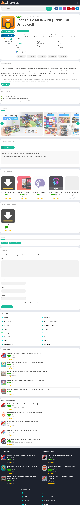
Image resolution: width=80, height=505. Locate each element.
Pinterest (41, 56)
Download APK (7, 31)
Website (3, 292)
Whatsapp (62, 56)
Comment (4, 255)
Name (3, 276)
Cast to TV (4, 240)
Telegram (52, 56)
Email (3, 284)
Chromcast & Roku (15, 240)
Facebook (21, 56)
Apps (27, 17)
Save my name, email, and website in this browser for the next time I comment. (24, 300)
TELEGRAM (6, 35)
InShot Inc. (19, 43)
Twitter (31, 56)
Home (23, 17)
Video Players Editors (35, 17)
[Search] (26, 9)
